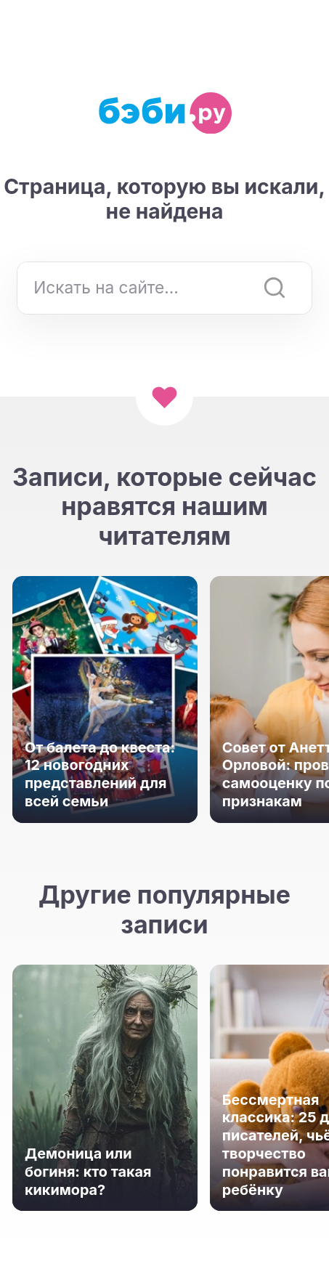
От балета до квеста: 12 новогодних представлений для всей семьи (100, 774)
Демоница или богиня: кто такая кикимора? (88, 1172)
